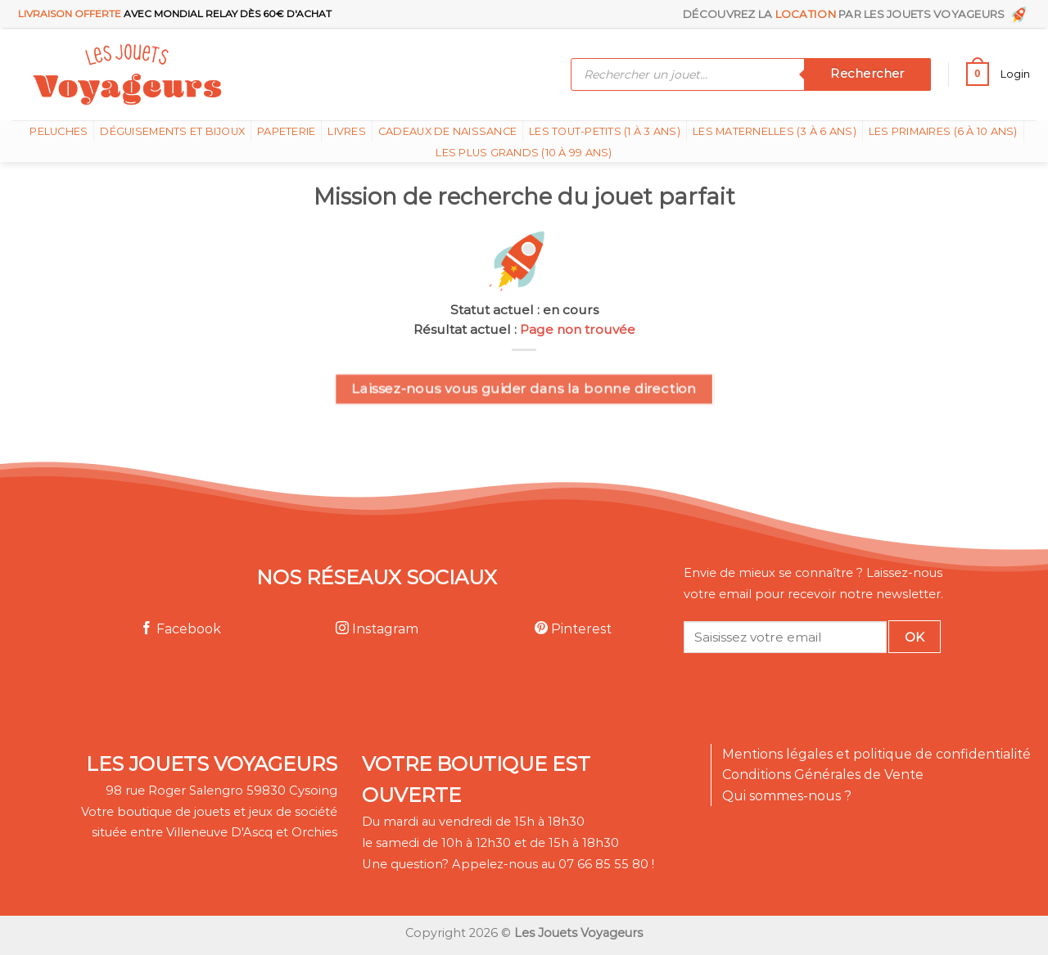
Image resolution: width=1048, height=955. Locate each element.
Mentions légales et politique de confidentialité (876, 754)
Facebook (180, 629)
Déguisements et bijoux (172, 131)
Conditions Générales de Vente (823, 774)
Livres (347, 131)
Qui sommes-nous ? (787, 796)
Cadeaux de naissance (447, 131)
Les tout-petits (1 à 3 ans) (604, 131)
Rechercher (867, 73)
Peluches (58, 131)
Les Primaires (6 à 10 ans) (943, 131)
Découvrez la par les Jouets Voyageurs (856, 14)
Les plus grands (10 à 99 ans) (524, 152)
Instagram (377, 629)
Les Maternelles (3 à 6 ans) (774, 131)
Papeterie (286, 131)
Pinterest (573, 629)
